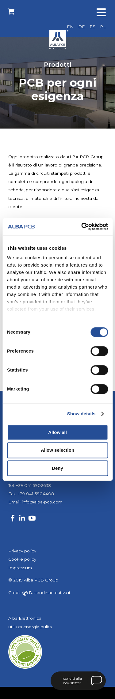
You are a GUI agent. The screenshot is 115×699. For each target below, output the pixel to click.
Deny (57, 468)
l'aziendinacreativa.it (46, 592)
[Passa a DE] (81, 27)
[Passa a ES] (92, 27)
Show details (81, 413)
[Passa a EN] (70, 27)
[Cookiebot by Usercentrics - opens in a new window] (82, 226)
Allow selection (57, 450)
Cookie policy (22, 559)
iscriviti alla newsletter (72, 680)
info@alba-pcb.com (42, 501)
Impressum (20, 567)
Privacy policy (22, 550)
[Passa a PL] (102, 27)
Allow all (57, 432)
